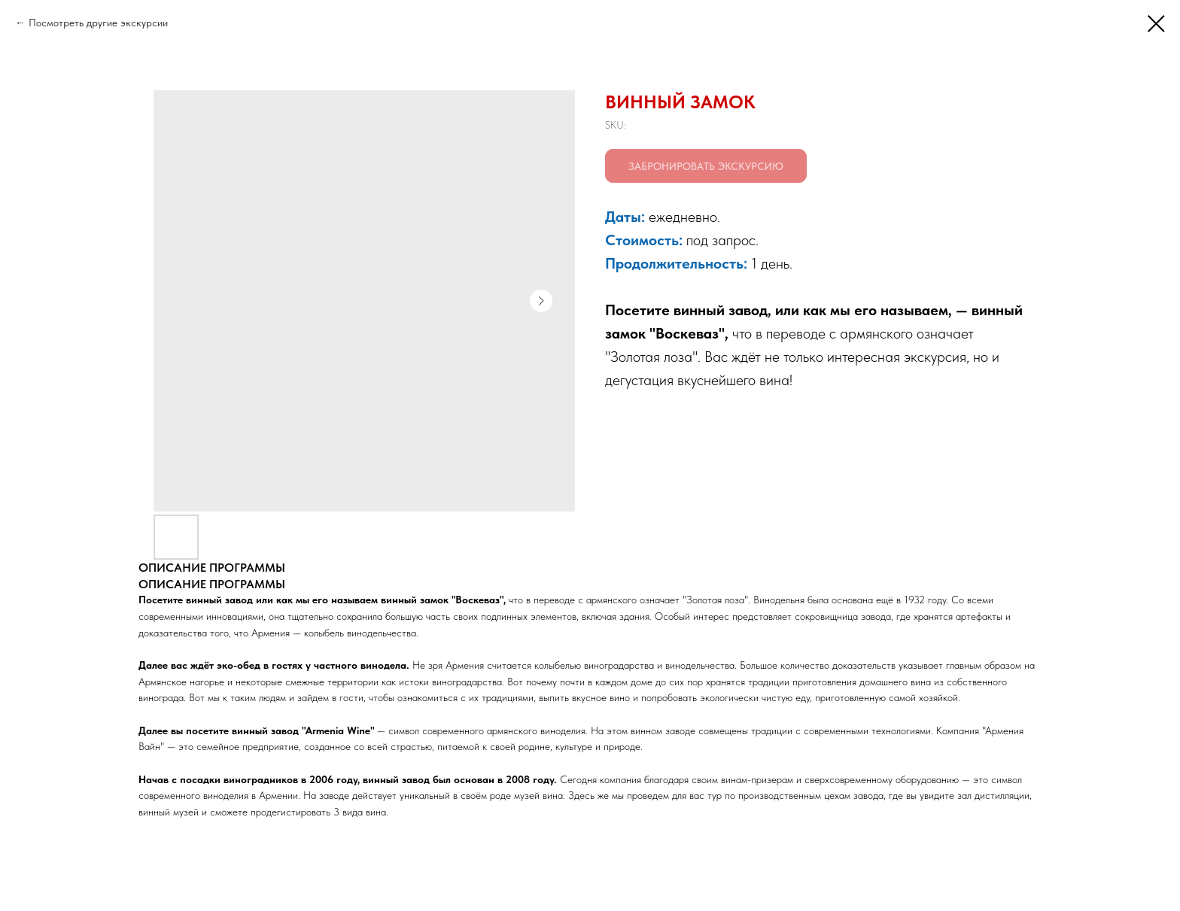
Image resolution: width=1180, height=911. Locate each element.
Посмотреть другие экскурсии (98, 23)
